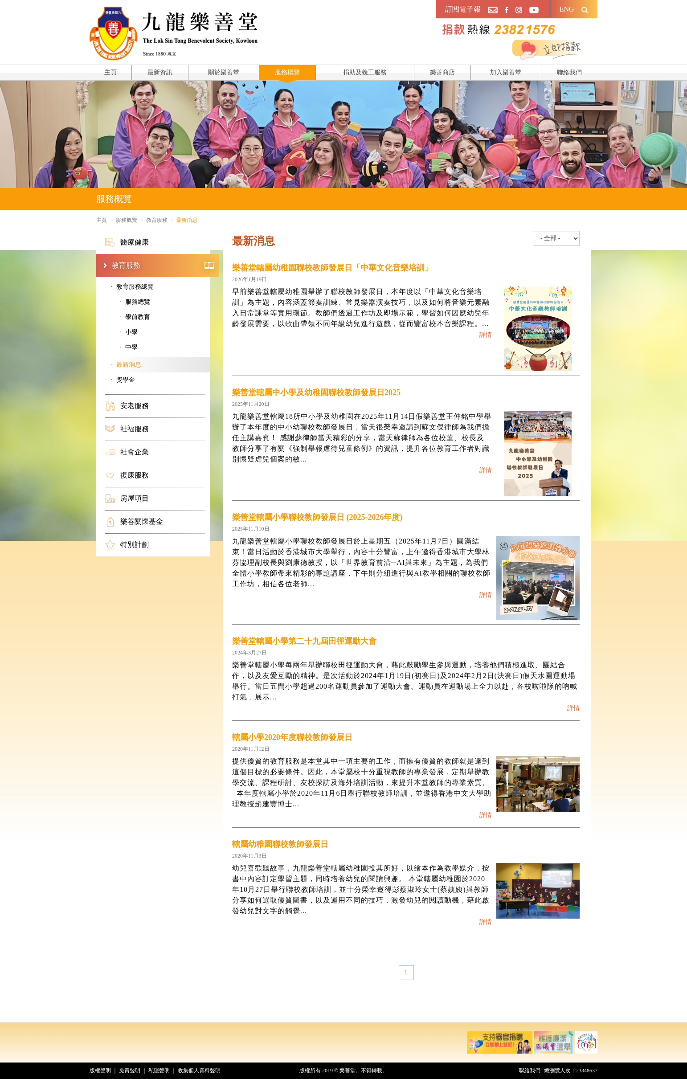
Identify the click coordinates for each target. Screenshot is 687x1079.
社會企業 (127, 452)
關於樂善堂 (223, 72)
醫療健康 (127, 242)
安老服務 (127, 406)
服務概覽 (287, 72)
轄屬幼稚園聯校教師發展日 (280, 844)
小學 (131, 332)
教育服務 (163, 265)
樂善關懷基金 (134, 522)
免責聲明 (129, 1070)
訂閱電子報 (463, 9)
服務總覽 (137, 301)
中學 (131, 347)
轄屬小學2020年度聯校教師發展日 (292, 737)
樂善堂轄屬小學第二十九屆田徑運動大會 (304, 641)
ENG (567, 9)
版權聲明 (100, 1070)
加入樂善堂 (505, 72)
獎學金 (125, 379)
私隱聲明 (159, 1070)
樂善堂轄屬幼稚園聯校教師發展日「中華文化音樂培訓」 (332, 267)
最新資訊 (159, 72)
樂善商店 (442, 72)
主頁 (110, 72)
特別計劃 (127, 545)
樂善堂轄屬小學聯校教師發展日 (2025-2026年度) (317, 517)
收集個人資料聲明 (199, 1070)
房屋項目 (127, 498)
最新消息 (128, 364)
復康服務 (127, 475)
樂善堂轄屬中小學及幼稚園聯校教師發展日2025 (316, 392)
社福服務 (127, 429)
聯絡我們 (569, 72)
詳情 (485, 334)
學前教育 (137, 317)
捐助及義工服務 (365, 72)
